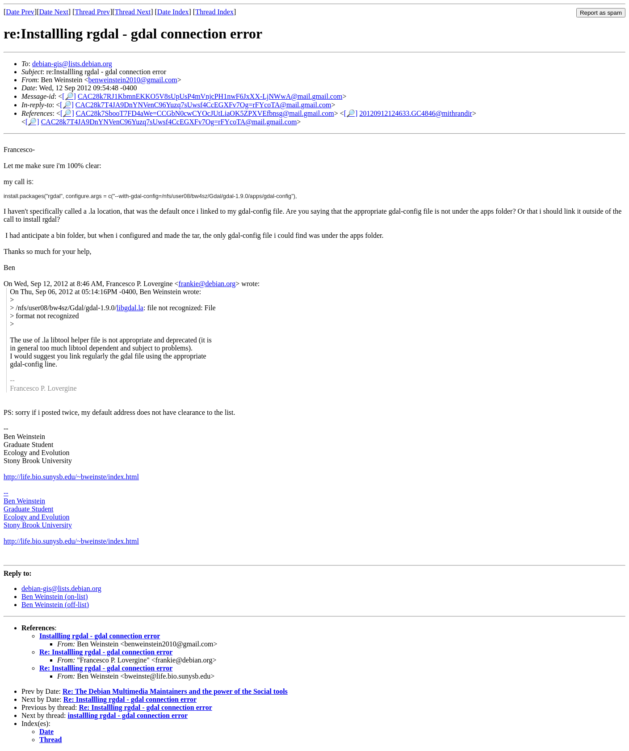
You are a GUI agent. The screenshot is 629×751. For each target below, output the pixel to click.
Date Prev (20, 12)
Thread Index (214, 12)
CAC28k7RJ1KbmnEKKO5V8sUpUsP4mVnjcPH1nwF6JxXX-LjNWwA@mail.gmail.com (210, 96)
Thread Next (133, 12)
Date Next (53, 12)
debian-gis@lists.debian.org (72, 64)
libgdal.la (130, 308)
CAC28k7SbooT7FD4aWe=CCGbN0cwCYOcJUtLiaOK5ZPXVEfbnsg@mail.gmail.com (205, 113)
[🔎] (69, 96)
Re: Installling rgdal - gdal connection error (105, 652)
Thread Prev (92, 12)
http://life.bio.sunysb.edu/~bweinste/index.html (71, 541)
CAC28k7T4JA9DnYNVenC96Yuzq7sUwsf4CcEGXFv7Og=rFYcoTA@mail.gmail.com (203, 105)
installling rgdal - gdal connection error (128, 715)
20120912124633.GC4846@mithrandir (415, 113)
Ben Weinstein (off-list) (55, 604)
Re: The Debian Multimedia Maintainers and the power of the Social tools (175, 691)
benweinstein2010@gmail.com (132, 80)
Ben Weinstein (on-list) (54, 596)
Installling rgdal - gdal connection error (99, 636)
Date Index (173, 12)
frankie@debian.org (207, 283)
